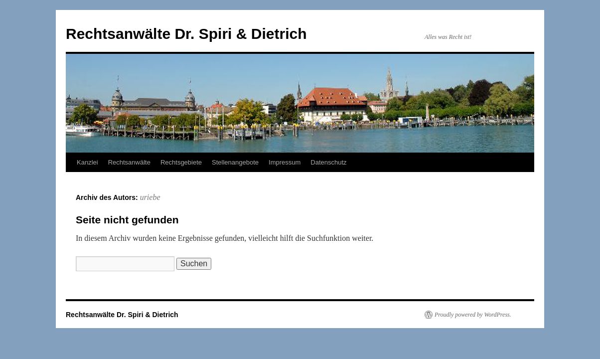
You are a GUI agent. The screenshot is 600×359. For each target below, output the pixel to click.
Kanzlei (87, 162)
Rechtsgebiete (181, 162)
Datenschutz (328, 162)
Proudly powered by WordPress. (473, 314)
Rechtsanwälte (129, 162)
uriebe (150, 197)
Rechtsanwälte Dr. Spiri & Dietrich (186, 33)
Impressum (284, 162)
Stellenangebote (235, 162)
